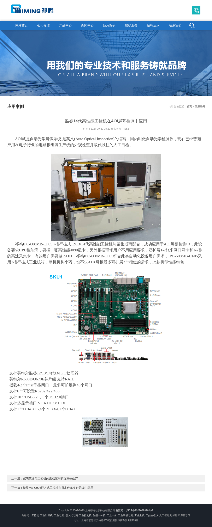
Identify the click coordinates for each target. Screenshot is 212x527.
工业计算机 (46, 515)
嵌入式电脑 (71, 515)
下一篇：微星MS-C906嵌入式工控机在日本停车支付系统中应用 (52, 487)
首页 (189, 106)
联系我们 (175, 25)
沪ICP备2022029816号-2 (139, 510)
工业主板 (139, 515)
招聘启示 (153, 25)
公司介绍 (43, 25)
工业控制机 (85, 515)
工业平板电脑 (125, 515)
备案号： (121, 510)
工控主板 (151, 515)
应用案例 (109, 25)
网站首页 (21, 25)
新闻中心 (87, 25)
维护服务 (131, 25)
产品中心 (65, 25)
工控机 (35, 515)
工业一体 (112, 515)
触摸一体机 (99, 515)
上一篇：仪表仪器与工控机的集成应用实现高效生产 (44, 478)
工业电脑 (59, 515)
